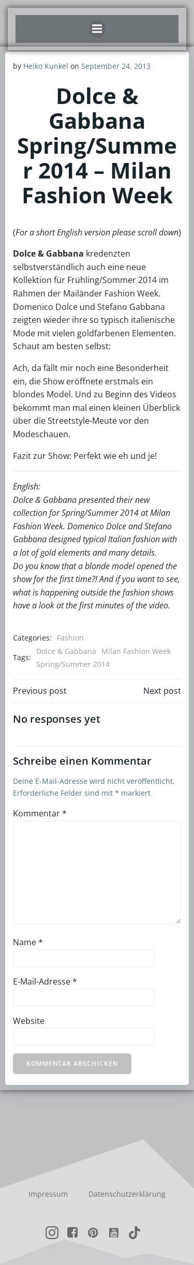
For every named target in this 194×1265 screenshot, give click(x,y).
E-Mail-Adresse (45, 981)
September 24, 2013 (116, 66)
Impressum (48, 1194)
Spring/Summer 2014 (73, 664)
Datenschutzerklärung (127, 1194)
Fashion (70, 638)
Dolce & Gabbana (66, 651)
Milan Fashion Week (136, 651)
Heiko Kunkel (45, 66)
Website (28, 1020)
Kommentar (40, 813)
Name (28, 942)
